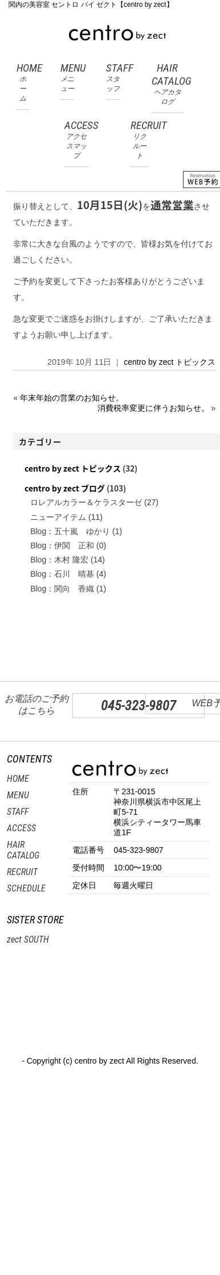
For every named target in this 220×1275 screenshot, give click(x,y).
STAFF (113, 77)
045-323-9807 (138, 706)
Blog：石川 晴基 (62, 573)
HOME (23, 82)
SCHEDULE (26, 888)
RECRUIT (140, 140)
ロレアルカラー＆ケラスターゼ (86, 502)
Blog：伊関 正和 (62, 545)
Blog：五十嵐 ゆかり (70, 531)
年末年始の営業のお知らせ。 (72, 397)
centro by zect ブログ (65, 488)
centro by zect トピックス (169, 361)
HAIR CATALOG (168, 84)
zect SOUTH (28, 939)
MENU (67, 77)
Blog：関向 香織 (62, 588)
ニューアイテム (58, 517)
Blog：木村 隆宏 (59, 559)
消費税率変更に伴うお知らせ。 (153, 408)
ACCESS (76, 140)
